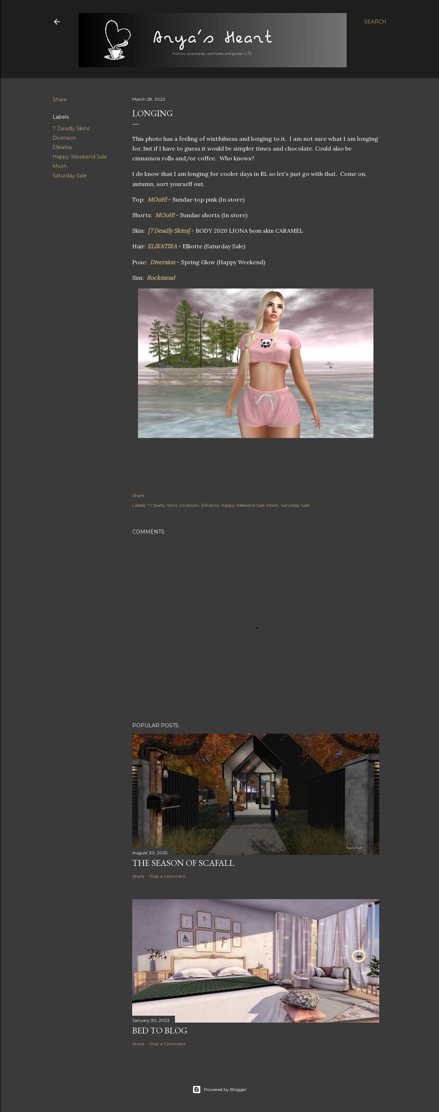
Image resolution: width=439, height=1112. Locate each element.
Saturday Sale (70, 175)
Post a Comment (168, 876)
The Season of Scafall (183, 862)
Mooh (60, 166)
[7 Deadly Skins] (169, 230)
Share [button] (60, 99)
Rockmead (161, 277)
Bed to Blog (159, 1030)
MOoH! (157, 199)
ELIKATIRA (162, 246)
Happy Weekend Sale (80, 156)
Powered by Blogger (219, 1089)
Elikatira (62, 147)
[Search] (375, 21)
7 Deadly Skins (71, 128)
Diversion (64, 138)
